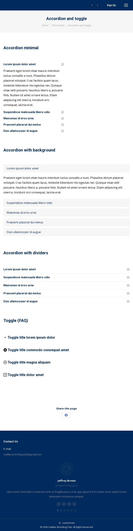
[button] (58, 510)
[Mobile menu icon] (126, 5)
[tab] (33, 64)
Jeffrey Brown (66, 480)
